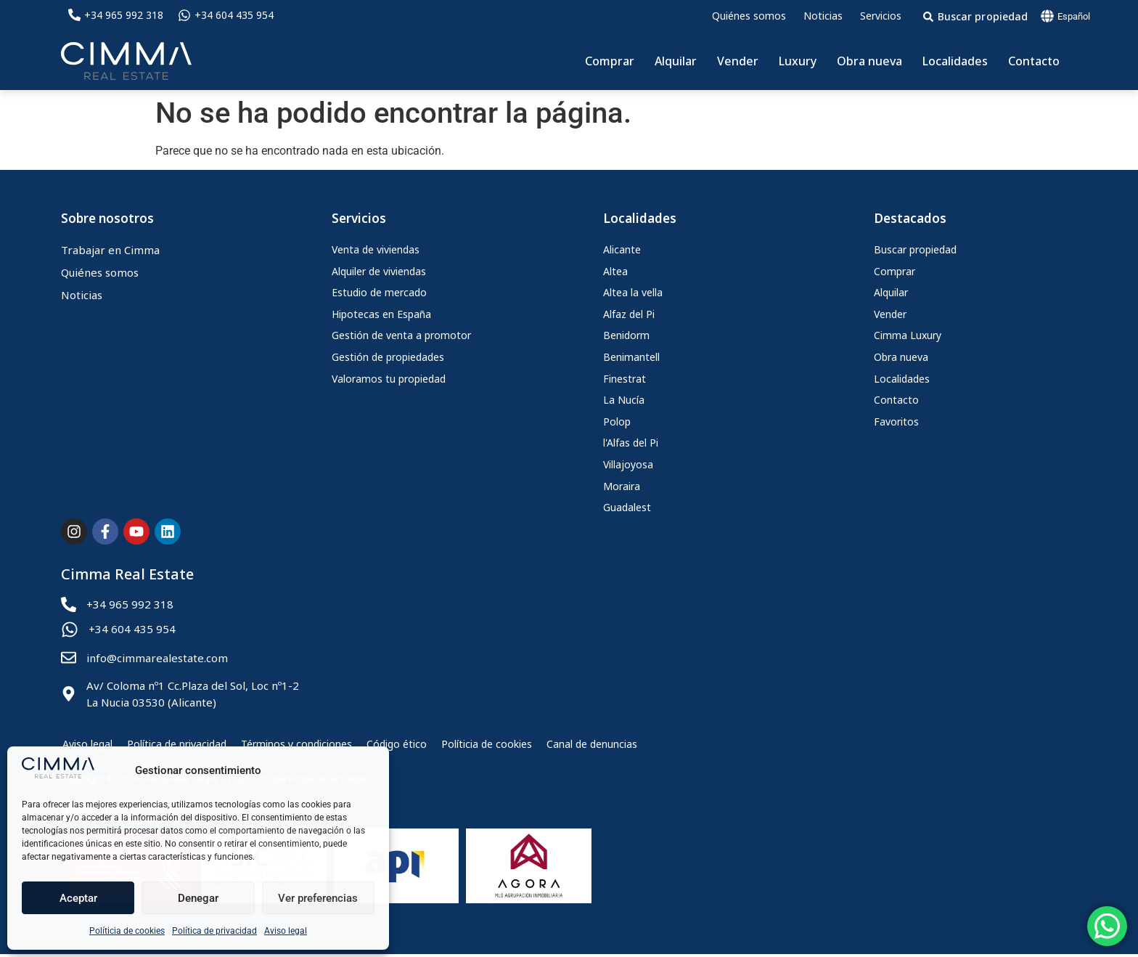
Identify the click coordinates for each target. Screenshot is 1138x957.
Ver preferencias (318, 898)
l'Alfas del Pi (630, 442)
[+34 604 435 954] (184, 15)
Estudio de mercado (379, 292)
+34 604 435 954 (234, 15)
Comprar (609, 61)
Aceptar (78, 898)
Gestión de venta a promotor (401, 335)
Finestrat (624, 379)
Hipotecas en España (381, 314)
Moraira (621, 486)
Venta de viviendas (375, 249)
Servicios (880, 16)
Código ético (395, 745)
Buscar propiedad (915, 249)
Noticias (823, 16)
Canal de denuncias (590, 745)
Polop (617, 421)
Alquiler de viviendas (379, 271)
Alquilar (676, 61)
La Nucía (623, 400)
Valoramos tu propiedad (389, 379)
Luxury (797, 61)
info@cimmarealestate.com (157, 658)
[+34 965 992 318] (74, 15)
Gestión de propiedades (388, 357)
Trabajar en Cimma (110, 250)
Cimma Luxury (907, 335)
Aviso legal (285, 931)
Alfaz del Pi (629, 314)
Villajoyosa (628, 464)
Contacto (1034, 61)
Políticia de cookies (127, 931)
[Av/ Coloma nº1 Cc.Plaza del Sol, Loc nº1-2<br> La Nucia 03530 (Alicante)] (68, 693)
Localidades (955, 61)
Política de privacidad (214, 931)
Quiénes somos (749, 16)
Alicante (622, 249)
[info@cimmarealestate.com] (68, 657)
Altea (615, 271)
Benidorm (626, 335)
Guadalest (627, 507)
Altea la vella (633, 292)
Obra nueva (869, 61)
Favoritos (896, 421)
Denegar (198, 898)
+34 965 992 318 (123, 15)
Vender (737, 61)
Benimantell (631, 357)
